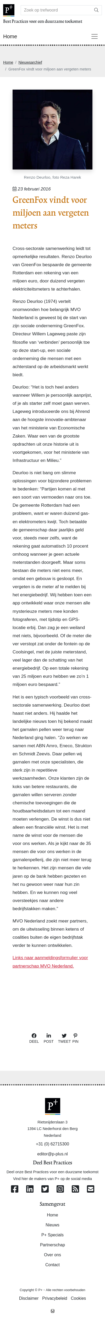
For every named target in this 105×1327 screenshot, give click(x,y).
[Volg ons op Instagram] (60, 1189)
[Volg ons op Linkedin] (30, 1189)
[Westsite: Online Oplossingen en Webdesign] (53, 1311)
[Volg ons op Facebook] (15, 1189)
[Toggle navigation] (95, 36)
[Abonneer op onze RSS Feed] (75, 1189)
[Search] (56, 10)
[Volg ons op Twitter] (45, 1189)
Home (8, 62)
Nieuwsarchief (30, 62)
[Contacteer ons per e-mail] (91, 1189)
